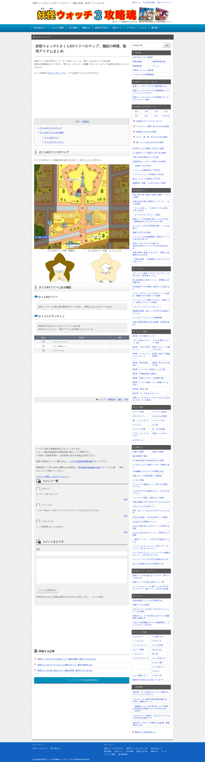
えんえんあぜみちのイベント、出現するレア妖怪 (151, 534)
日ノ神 (155, 425)
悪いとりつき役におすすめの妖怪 (150, 142)
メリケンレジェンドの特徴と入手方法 (148, 174)
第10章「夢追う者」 (141, 389)
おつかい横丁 (157, 662)
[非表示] (85, 121)
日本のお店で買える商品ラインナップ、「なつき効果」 (151, 202)
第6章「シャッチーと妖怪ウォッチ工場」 (150, 369)
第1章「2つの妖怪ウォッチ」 (145, 336)
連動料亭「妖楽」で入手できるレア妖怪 (149, 183)
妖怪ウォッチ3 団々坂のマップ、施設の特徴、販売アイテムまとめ (65, 670)
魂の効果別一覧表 (140, 456)
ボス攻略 (73, 27)
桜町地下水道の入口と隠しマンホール (148, 680)
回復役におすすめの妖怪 (146, 132)
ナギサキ (156, 671)
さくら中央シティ (159, 658)
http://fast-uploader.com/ (89, 467)
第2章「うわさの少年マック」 (141, 348)
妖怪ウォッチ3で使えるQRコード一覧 (148, 582)
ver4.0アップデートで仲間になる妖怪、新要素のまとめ (151, 724)
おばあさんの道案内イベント (144, 522)
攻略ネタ (86, 27)
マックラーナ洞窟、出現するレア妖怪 (148, 498)
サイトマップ (165, 2)
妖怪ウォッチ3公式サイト (145, 732)
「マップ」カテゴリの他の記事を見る (81, 680)
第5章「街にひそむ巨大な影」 (161, 364)
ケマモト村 (156, 675)
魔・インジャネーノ (141, 420)
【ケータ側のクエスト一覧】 (141, 341)
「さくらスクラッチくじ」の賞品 (146, 215)
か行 (146, 111)
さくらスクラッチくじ (54, 142)
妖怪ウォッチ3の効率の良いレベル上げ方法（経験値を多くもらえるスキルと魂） (151, 220)
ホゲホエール (138, 440)
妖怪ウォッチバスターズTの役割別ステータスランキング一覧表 (151, 98)
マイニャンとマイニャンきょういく (147, 307)
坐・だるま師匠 (158, 429)
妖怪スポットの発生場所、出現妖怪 (147, 476)
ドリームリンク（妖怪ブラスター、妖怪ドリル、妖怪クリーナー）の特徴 (151, 301)
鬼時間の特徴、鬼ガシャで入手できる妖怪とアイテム (151, 312)
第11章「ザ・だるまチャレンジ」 (146, 393)
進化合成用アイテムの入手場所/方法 (148, 600)
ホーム (138, 2)
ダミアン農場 (138, 649)
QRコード (117, 27)
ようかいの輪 (138, 480)
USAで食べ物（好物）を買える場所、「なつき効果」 (151, 196)
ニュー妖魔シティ (140, 675)
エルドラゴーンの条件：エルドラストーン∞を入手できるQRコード (151, 717)
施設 (120, 399)
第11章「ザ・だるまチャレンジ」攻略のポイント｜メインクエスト (150, 693)
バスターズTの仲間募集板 (143, 74)
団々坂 (155, 654)
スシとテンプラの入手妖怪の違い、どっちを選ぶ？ (151, 227)
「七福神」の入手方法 (142, 166)
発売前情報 (122, 754)
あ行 (136, 111)
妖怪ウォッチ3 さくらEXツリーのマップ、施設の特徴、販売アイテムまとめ (68, 3)
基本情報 (107, 751)
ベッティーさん (158, 420)
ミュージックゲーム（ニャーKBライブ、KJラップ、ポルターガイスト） (150, 547)
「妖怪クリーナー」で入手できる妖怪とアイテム (151, 540)
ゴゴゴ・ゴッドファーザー (141, 434)
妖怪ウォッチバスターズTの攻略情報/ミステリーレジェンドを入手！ (151, 91)
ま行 (156, 116)
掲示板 (154, 27)
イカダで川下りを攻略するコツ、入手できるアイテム (151, 492)
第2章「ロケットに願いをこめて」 (161, 348)
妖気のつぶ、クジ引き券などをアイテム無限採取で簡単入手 (151, 617)
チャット (156, 66)
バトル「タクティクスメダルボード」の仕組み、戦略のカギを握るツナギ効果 (151, 294)
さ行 (156, 111)
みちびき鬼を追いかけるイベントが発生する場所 (151, 527)
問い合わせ (55, 748)
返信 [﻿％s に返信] (125, 499)
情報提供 (112, 399)
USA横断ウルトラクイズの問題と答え (148, 471)
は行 (146, 116)
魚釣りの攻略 (157, 452)
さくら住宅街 (157, 645)
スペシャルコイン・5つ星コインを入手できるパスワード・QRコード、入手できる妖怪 (151, 587)
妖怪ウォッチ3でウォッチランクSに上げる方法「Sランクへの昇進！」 (151, 399)
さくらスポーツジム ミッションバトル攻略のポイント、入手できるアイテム (151, 554)
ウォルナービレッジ (141, 658)
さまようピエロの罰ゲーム (144, 506)
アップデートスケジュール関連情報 (147, 318)
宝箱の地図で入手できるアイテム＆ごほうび (151, 502)
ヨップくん (137, 425)
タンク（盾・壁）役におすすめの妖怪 (151, 137)
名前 (38, 549)
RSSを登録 (150, 2)
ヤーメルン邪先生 (159, 412)
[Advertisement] (81, 97)
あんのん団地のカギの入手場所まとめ (148, 564)
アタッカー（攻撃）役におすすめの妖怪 (152, 126)
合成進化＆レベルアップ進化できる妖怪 (149, 161)
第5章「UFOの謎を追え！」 (141, 364)
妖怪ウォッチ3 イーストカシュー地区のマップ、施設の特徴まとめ (65, 665)
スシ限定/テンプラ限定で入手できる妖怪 (149, 153)
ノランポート (138, 654)
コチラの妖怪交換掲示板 (81, 461)
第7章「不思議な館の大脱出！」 (146, 374)
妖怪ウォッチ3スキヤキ (113, 748)
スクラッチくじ (55, 73)
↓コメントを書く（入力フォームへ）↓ (52, 476)
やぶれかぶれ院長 (159, 416)
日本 (126, 399)
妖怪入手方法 (101, 27)
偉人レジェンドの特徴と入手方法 (146, 179)
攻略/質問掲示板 (159, 61)
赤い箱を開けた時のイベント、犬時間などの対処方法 (151, 281)
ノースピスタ (138, 641)
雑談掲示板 (137, 66)
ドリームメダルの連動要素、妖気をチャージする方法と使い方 (151, 238)
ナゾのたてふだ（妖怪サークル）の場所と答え (151, 466)
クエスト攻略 (57, 27)
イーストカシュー (140, 645)
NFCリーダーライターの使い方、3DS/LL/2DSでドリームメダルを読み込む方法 (151, 245)
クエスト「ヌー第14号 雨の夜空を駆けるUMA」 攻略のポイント (150, 700)
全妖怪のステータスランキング (149, 121)
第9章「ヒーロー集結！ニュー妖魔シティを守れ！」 (151, 383)
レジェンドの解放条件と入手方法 (146, 170)
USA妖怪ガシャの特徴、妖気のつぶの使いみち (151, 288)
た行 (166, 111)
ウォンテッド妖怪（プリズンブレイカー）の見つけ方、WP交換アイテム (151, 274)
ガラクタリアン (139, 416)
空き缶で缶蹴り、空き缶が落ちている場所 (150, 517)
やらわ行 (166, 116)
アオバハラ (156, 641)
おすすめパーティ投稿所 (143, 57)
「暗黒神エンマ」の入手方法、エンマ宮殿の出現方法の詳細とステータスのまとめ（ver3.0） (150, 708)
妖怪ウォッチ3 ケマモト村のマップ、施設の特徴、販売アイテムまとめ (67, 659)
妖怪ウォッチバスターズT (137, 748)
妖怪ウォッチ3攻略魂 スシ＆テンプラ (57, 759)
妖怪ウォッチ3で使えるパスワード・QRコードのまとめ (151, 576)
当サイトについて (40, 748)
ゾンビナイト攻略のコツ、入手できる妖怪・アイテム (151, 485)
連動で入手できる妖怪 (142, 232)
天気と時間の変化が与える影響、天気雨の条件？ (151, 323)
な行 (136, 116)
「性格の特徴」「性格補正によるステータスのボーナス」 (151, 260)
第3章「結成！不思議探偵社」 (161, 355)
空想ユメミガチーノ (160, 433)
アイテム (131, 27)
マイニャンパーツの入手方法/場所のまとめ (150, 559)
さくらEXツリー (52, 137)
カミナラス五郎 (139, 429)
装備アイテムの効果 (141, 605)
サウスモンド (138, 637)
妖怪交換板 (137, 61)
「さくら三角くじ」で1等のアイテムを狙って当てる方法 (151, 209)
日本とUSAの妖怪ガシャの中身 (145, 157)
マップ (143, 27)
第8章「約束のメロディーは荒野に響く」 (150, 378)
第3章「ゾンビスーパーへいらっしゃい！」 (141, 356)
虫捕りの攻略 (138, 452)
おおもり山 (156, 649)
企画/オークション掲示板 (143, 70)
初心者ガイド (40, 27)
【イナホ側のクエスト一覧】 (160, 341)
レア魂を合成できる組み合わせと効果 (148, 460)
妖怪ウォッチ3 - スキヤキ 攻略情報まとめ (150, 86)
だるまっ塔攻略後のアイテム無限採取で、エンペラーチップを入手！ (151, 623)
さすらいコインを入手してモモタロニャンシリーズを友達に (151, 610)
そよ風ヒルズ (157, 637)
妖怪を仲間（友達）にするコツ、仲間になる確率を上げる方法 (151, 253)
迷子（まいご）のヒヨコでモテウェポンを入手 (151, 512)
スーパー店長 (138, 412)
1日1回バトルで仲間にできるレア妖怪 (148, 148)
